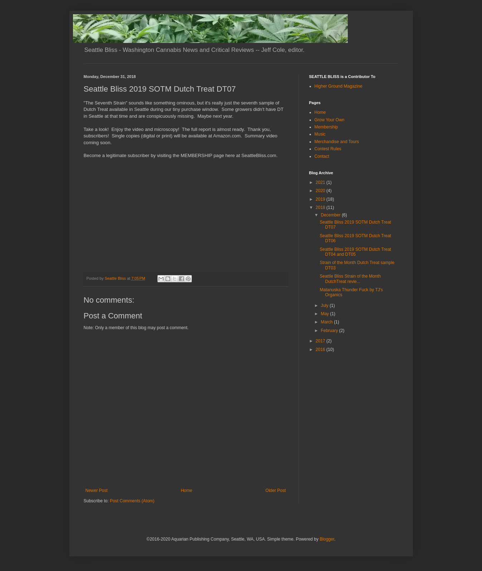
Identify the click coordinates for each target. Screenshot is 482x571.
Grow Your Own (330, 119)
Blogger (327, 539)
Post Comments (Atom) (132, 500)
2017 (321, 340)
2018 (321, 207)
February (330, 330)
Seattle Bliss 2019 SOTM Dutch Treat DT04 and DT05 (355, 252)
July (325, 305)
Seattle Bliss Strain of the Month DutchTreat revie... (350, 279)
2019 (321, 199)
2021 (321, 182)
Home (186, 490)
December (331, 215)
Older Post (276, 490)
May (325, 313)
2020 (321, 190)
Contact (322, 156)
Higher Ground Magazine (338, 86)
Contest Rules (328, 148)
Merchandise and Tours (337, 141)
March (327, 321)
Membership (326, 127)
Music (320, 134)
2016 (321, 349)
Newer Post (97, 490)
